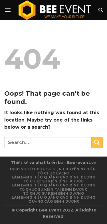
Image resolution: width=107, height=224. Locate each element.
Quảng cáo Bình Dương (54, 201)
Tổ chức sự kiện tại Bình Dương (53, 189)
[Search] (100, 10)
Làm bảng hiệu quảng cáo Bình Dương (53, 185)
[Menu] (7, 10)
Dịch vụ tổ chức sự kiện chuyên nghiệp (53, 169)
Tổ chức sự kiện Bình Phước (53, 181)
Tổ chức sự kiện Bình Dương (53, 193)
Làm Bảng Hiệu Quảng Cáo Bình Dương (53, 177)
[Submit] (97, 142)
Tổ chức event (53, 173)
